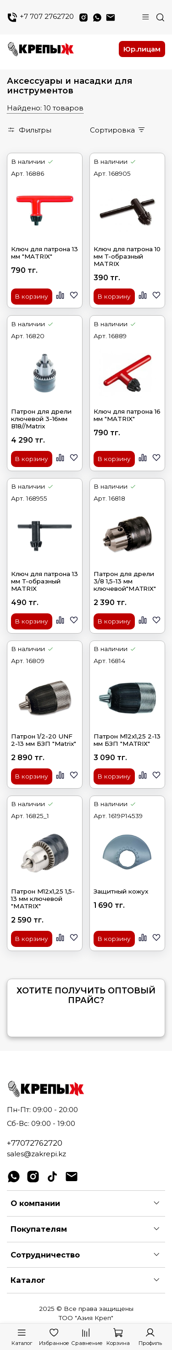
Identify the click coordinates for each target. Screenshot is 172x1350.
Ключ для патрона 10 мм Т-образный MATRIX (127, 256)
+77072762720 (34, 1143)
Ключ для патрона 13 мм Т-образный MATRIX (44, 581)
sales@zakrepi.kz (36, 1153)
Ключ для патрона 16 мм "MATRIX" (127, 415)
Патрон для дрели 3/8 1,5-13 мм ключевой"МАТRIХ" (125, 581)
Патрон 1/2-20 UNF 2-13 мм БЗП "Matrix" (43, 740)
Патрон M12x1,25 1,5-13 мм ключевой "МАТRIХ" (43, 899)
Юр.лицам (142, 49)
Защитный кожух (121, 891)
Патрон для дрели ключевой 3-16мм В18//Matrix (41, 419)
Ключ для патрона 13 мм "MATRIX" (44, 252)
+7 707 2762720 (40, 17)
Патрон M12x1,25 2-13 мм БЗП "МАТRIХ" (127, 740)
